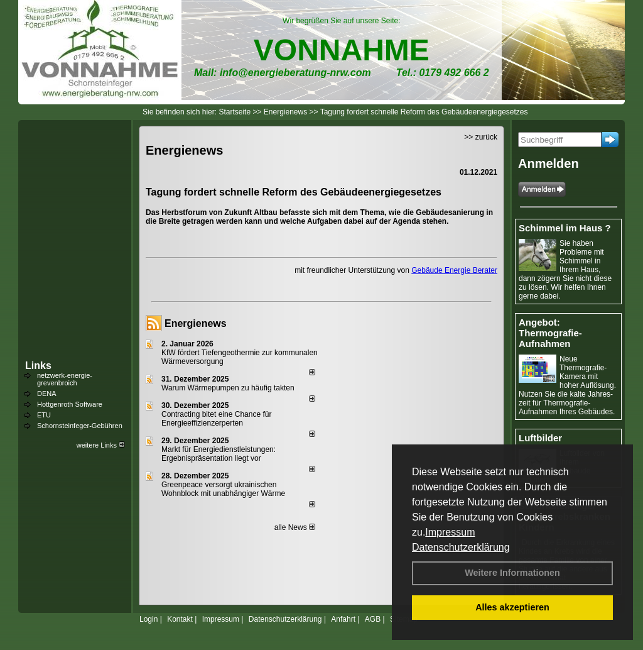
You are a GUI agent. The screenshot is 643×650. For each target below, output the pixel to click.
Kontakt (180, 619)
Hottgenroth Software (69, 404)
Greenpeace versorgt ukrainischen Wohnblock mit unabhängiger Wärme (223, 489)
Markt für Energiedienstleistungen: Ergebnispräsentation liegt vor (218, 454)
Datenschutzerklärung (461, 547)
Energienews (196, 323)
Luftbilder (540, 437)
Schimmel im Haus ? (565, 228)
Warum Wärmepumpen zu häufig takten (227, 387)
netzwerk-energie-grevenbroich (64, 379)
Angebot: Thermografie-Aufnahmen (550, 333)
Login (148, 619)
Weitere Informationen (512, 573)
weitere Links (101, 445)
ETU (44, 415)
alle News (294, 527)
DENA (47, 393)
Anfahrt (343, 619)
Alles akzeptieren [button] (512, 607)
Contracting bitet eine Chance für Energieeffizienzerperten (216, 418)
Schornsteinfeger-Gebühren (79, 425)
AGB (373, 619)
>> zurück (480, 137)
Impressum (450, 532)
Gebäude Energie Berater (454, 270)
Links (38, 365)
